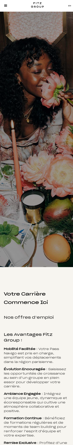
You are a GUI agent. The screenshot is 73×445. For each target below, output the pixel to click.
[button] (5, 5)
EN (69, 6)
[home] (36, 5)
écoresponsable (20, 403)
